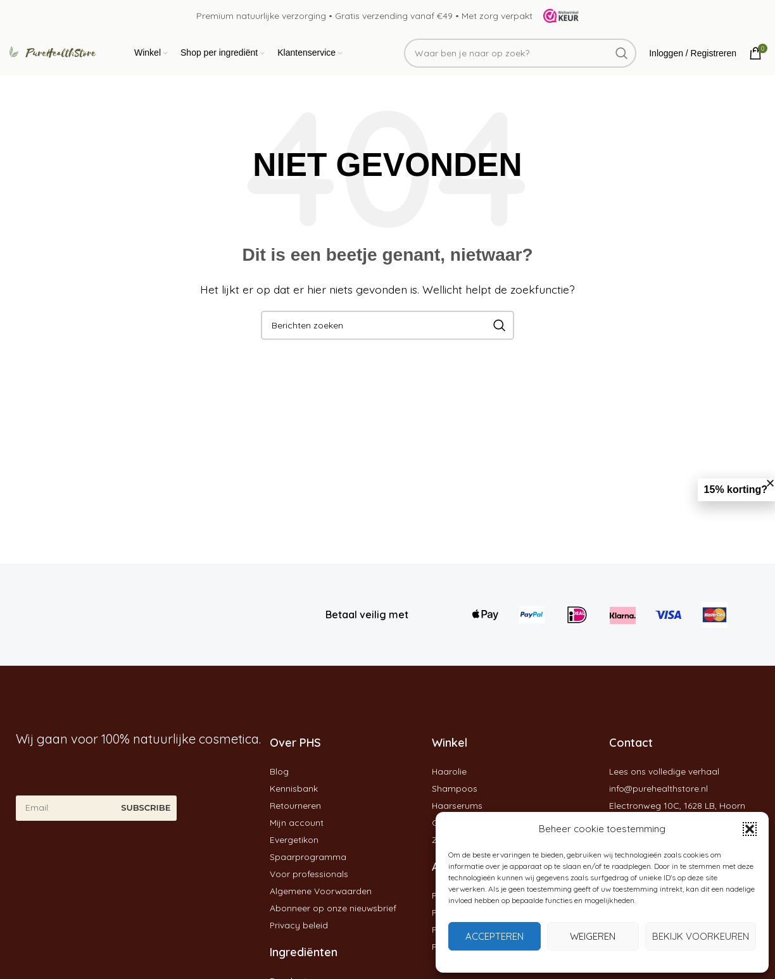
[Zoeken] (520, 55)
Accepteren (494, 936)
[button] (749, 829)
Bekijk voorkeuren (700, 936)
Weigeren (592, 936)
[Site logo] (557, 15)
